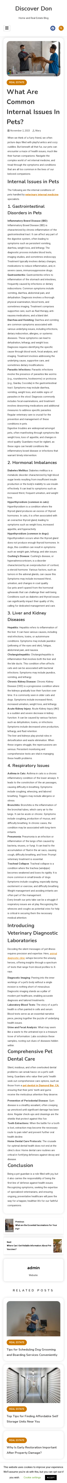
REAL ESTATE (16, 82)
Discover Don (33, 9)
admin (33, 1268)
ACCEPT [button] (51, 1477)
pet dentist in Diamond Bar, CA (41, 1085)
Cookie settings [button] (32, 1477)
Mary (38, 130)
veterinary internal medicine (41, 194)
